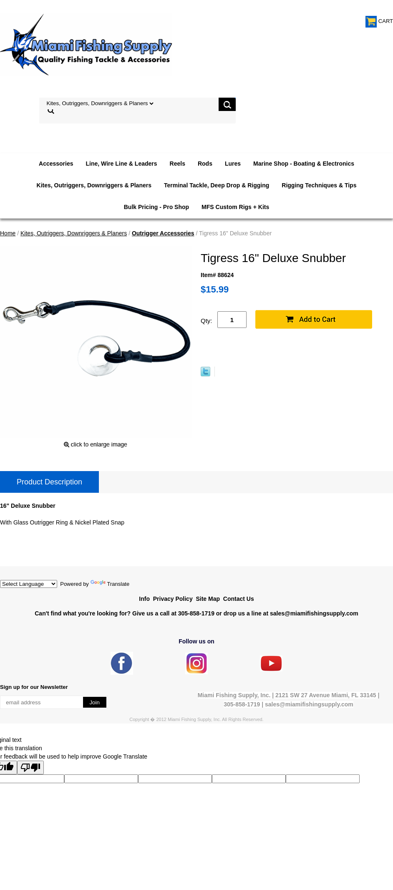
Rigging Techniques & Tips (319, 185)
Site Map (208, 598)
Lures (233, 163)
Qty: (206, 320)
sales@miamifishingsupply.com (314, 613)
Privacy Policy (173, 598)
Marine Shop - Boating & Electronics (303, 163)
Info (144, 598)
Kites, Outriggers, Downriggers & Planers (94, 185)
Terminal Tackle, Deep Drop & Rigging (216, 185)
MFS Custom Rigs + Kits (235, 207)
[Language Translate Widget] (28, 584)
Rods (205, 163)
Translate (110, 584)
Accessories (56, 163)
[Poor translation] (30, 767)
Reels (177, 163)
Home (7, 233)
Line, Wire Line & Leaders (121, 163)
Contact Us (238, 598)
